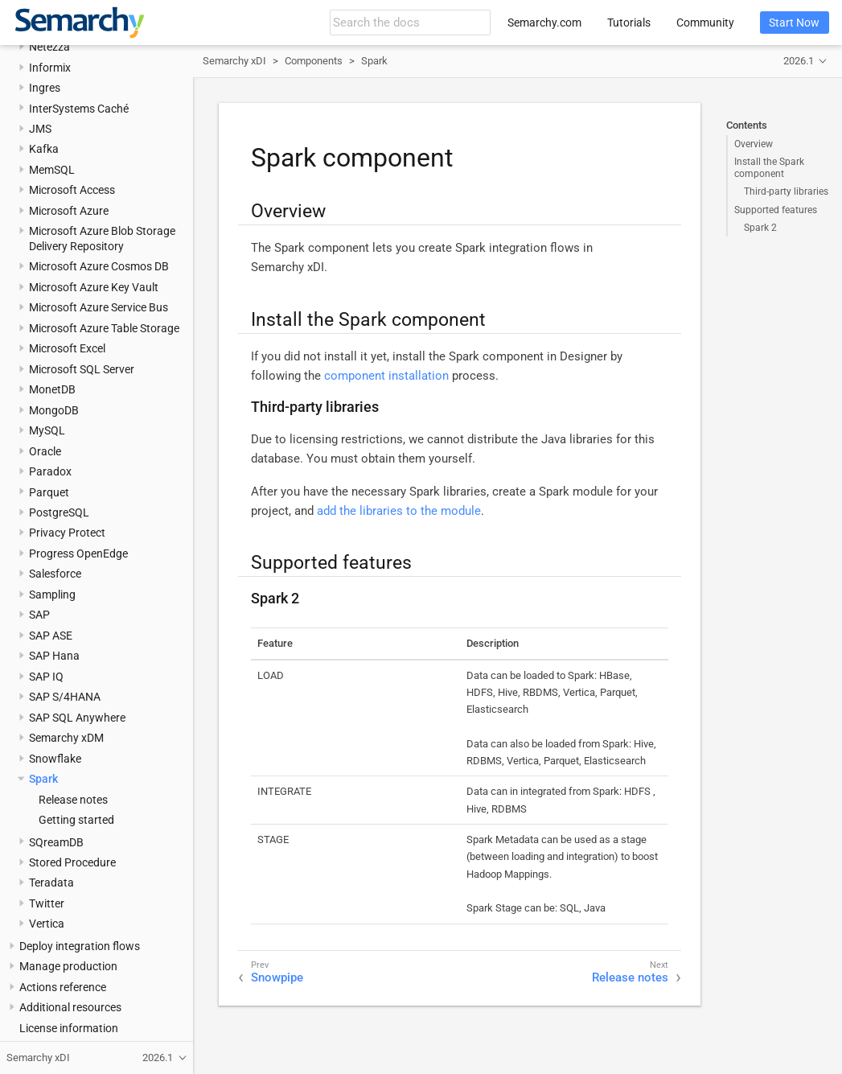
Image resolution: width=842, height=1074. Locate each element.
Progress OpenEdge (78, 553)
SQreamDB (56, 842)
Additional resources (70, 1007)
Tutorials (629, 22)
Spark (43, 778)
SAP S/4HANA (65, 696)
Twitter (46, 903)
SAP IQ (46, 676)
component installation (386, 375)
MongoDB (54, 410)
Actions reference (62, 987)
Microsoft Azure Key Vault (93, 287)
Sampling (52, 594)
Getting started (76, 819)
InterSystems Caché (79, 108)
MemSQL (52, 169)
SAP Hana (54, 655)
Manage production (68, 966)
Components (314, 61)
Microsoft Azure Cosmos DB (99, 266)
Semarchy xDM (66, 737)
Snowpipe (277, 977)
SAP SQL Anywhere (77, 717)
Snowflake (55, 758)
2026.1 (798, 61)
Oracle (45, 451)
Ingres (44, 87)
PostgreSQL (59, 512)
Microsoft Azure (69, 210)
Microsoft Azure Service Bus (98, 307)
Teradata (51, 882)
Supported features (775, 210)
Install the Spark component (769, 167)
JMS (40, 128)
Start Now (794, 22)
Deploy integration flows (79, 946)
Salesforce (55, 573)
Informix (50, 67)
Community (705, 22)
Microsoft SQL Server (81, 369)
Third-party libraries (786, 191)
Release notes (73, 799)
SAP (39, 614)
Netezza (49, 46)
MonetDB (52, 389)
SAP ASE (50, 635)
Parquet (49, 492)
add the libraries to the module (399, 511)
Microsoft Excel (67, 348)
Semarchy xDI (234, 61)
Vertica (46, 923)
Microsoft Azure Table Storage (104, 328)
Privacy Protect (67, 532)
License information (68, 1028)
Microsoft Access (72, 189)
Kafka (44, 148)
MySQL (47, 430)
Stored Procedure (72, 862)
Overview (753, 144)
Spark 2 (760, 227)
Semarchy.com (544, 22)
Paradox (50, 471)
